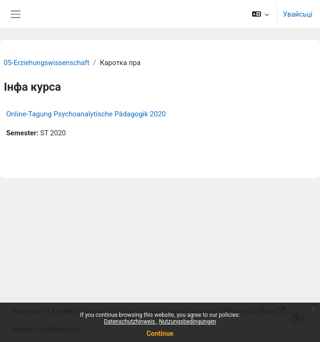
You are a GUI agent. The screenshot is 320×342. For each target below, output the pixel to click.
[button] (259, 14)
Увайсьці (297, 14)
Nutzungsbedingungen (187, 321)
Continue (160, 333)
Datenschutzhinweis (130, 321)
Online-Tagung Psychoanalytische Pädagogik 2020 (86, 114)
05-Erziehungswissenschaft (46, 62)
